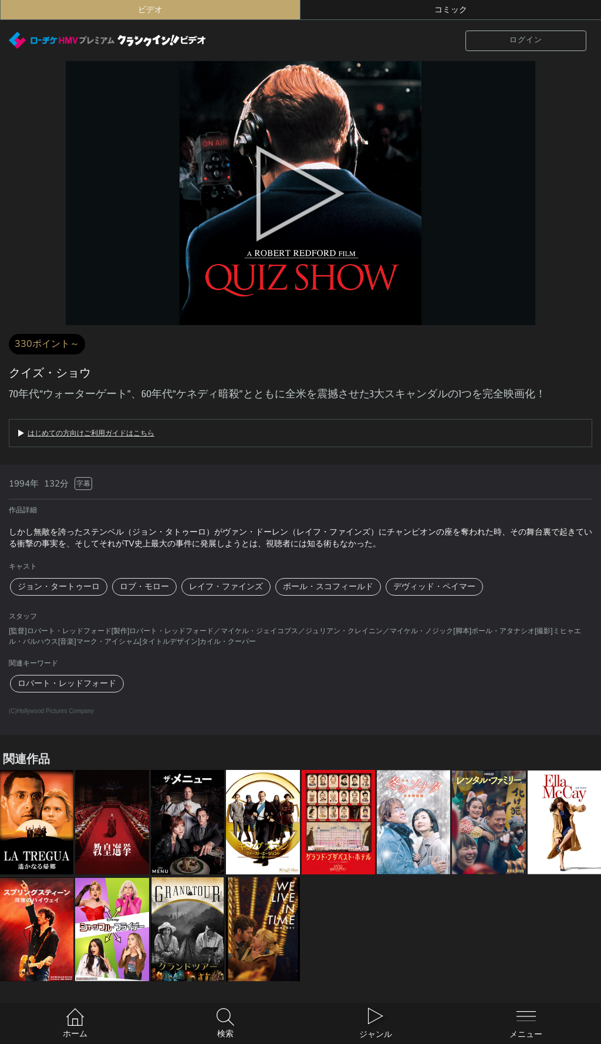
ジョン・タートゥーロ (59, 586)
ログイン (525, 40)
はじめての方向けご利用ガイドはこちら (91, 433)
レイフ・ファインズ (226, 586)
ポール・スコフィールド (328, 586)
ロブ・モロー (144, 586)
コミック (450, 9)
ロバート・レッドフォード (67, 683)
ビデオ (150, 9)
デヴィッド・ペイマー (434, 586)
